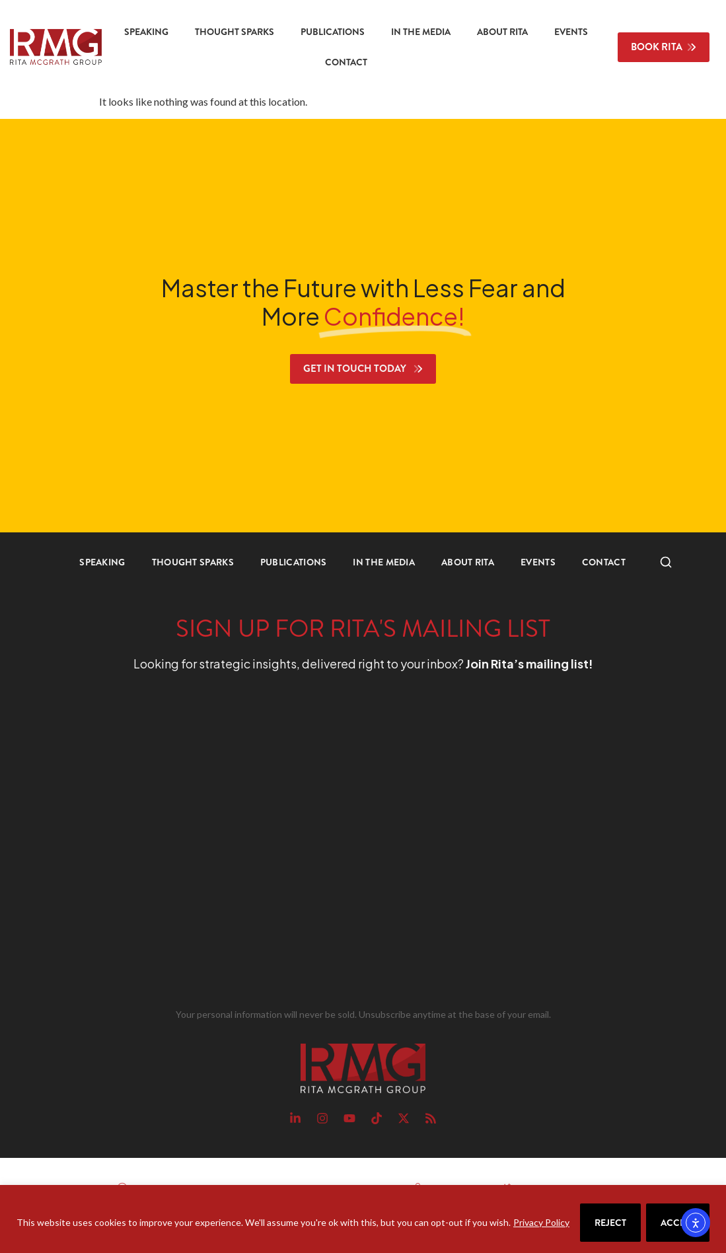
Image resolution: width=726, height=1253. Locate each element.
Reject (610, 1222)
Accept (678, 1222)
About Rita (502, 31)
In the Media (421, 31)
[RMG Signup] (339, 843)
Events (571, 31)
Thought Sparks (234, 31)
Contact (346, 62)
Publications (333, 31)
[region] (363, 1219)
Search (659, 562)
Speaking (146, 31)
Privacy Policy (541, 1222)
